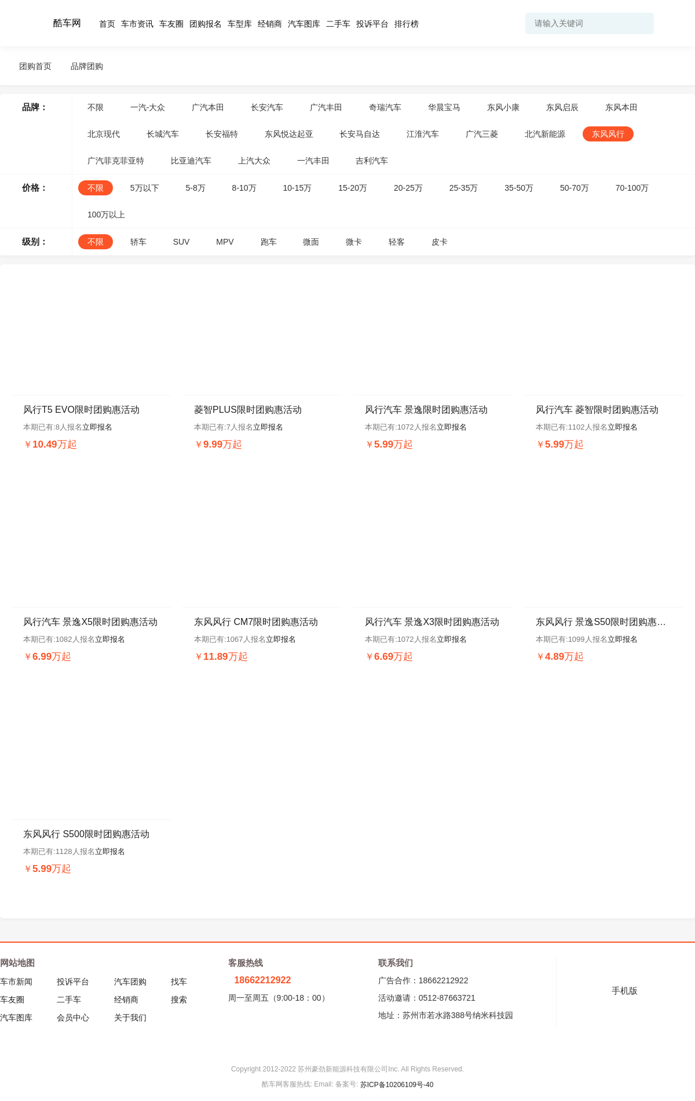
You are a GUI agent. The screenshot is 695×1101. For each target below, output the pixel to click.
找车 (179, 981)
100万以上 (106, 214)
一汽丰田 (313, 160)
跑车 (269, 241)
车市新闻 (16, 981)
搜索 (179, 999)
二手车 (338, 23)
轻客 (397, 241)
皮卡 (439, 241)
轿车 (138, 241)
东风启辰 (562, 107)
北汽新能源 (545, 134)
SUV (181, 241)
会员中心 (73, 1017)
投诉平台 (372, 23)
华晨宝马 (444, 107)
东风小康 (503, 107)
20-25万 (408, 187)
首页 (107, 23)
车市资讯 (137, 23)
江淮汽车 (423, 134)
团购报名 (205, 23)
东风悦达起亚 (289, 134)
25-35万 (463, 187)
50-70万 (574, 187)
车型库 (240, 23)
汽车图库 (304, 23)
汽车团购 (130, 981)
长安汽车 (267, 107)
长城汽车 (163, 134)
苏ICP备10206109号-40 (397, 1085)
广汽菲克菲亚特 (115, 160)
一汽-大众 (148, 107)
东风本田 (621, 107)
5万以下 (144, 187)
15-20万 (352, 187)
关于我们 (130, 1017)
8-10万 (244, 187)
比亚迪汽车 (191, 160)
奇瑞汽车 (385, 107)
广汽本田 (208, 107)
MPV (224, 241)
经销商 (270, 23)
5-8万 (195, 187)
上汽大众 (254, 160)
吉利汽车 (372, 160)
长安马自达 (359, 134)
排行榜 (406, 23)
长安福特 (222, 134)
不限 (95, 107)
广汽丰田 (326, 107)
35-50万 (518, 187)
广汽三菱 (482, 134)
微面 (311, 241)
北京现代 (103, 134)
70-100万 (632, 187)
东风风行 (608, 134)
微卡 (354, 241)
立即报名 (97, 427)
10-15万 (297, 187)
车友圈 (171, 23)
